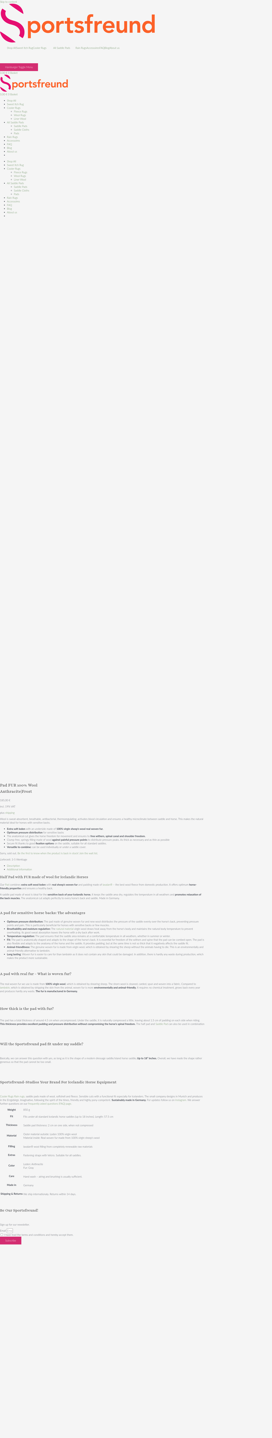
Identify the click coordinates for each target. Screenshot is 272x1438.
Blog (106, 47)
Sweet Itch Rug (24, 47)
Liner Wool (20, 118)
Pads (16, 133)
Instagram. (181, 1100)
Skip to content (8, 1)
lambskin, (5, 987)
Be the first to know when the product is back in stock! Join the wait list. (58, 853)
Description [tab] (13, 865)
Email (3, 1230)
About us (114, 47)
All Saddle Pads (61, 47)
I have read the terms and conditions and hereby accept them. (38, 1234)
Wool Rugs (20, 115)
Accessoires (92, 47)
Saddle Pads (20, 126)
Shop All (11, 47)
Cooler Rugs (39, 47)
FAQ (101, 47)
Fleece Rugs (20, 111)
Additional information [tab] (19, 869)
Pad (7, 884)
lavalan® (108, 884)
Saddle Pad (161, 1023)
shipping (10, 812)
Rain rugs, (19, 1096)
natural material (65, 928)
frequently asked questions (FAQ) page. (50, 1103)
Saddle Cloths (21, 129)
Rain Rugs (80, 47)
